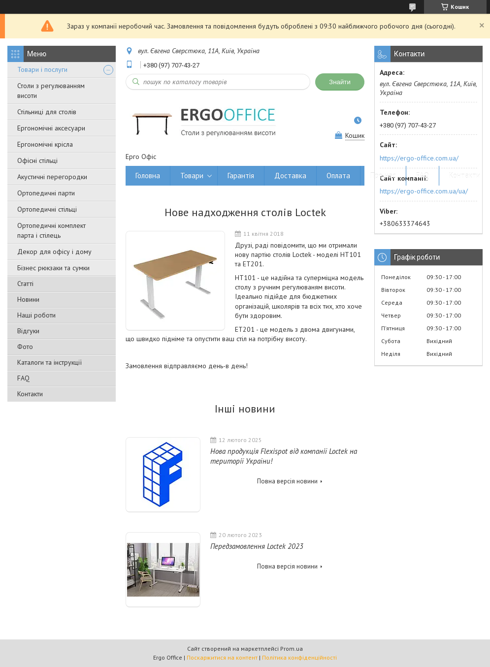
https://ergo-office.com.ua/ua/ (424, 191)
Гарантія (241, 175)
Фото (25, 346)
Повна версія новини (287, 481)
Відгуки (28, 330)
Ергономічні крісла (45, 144)
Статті (25, 283)
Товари (191, 175)
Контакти (30, 393)
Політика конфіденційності (299, 657)
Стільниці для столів (46, 111)
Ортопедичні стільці (47, 209)
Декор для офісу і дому (54, 251)
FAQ (23, 378)
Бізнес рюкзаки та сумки (53, 267)
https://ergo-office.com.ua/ (419, 158)
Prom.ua (291, 648)
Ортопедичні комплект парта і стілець (51, 230)
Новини (28, 299)
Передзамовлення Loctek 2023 (256, 546)
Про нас (383, 175)
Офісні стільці (37, 160)
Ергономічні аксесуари (51, 128)
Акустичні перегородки (52, 176)
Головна (147, 175)
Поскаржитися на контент (222, 657)
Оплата (338, 175)
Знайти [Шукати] (340, 82)
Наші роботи (36, 315)
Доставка (290, 175)
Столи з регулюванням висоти (51, 90)
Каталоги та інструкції (49, 362)
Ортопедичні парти (46, 193)
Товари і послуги (42, 69)
